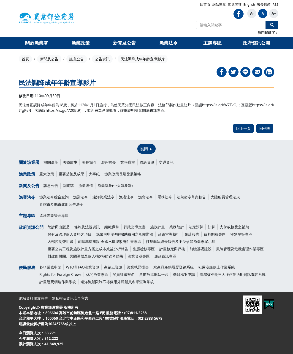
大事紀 (94, 173)
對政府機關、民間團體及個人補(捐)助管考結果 (85, 256)
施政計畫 (157, 226)
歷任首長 (108, 162)
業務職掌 (127, 162)
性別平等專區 (241, 234)
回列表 (264, 128)
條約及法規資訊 (87, 226)
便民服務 (27, 267)
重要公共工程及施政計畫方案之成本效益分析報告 (88, 248)
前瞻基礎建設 (201, 248)
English (249, 4)
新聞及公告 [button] (124, 43)
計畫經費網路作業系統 (57, 281)
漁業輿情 (85, 185)
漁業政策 (27, 174)
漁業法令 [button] (168, 43)
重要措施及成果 (71, 173)
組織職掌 (111, 226)
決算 (211, 226)
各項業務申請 (50, 267)
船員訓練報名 (124, 274)
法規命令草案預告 (191, 197)
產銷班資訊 (113, 267)
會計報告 (191, 234)
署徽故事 (70, 162)
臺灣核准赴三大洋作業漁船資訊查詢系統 (233, 274)
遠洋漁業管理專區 (54, 215)
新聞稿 (68, 185)
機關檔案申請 (184, 274)
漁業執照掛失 (138, 267)
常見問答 (234, 4)
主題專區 (27, 215)
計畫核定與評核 (172, 248)
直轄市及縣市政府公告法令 (61, 204)
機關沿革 (50, 162)
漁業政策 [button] (80, 43)
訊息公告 (76, 58)
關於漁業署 (29, 162)
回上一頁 (243, 128)
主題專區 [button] (212, 43)
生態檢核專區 (144, 248)
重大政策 (46, 173)
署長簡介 (89, 162)
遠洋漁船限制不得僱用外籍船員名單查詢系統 (117, 281)
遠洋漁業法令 (103, 197)
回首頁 (205, 4)
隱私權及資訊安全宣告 (70, 298)
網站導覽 (219, 4)
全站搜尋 (272, 25)
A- (251, 13)
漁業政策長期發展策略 (122, 173)
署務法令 (164, 197)
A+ (274, 13)
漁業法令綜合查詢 (54, 197)
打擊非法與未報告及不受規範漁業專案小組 (180, 241)
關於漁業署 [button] (36, 43)
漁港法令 (126, 197)
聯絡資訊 (147, 162)
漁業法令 (27, 197)
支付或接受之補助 (234, 226)
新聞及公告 (49, 58)
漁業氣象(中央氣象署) (115, 185)
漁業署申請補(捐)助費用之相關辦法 (124, 234)
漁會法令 (145, 197)
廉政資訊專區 (165, 256)
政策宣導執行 (169, 234)
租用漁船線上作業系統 (216, 267)
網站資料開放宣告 (33, 298)
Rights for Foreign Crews (60, 274)
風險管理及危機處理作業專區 (240, 248)
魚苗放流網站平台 (153, 274)
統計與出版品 (59, 226)
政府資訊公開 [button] (256, 43)
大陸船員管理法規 (225, 197)
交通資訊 (166, 162)
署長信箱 (264, 4)
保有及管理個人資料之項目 (70, 234)
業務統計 (176, 226)
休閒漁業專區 (97, 274)
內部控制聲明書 (60, 241)
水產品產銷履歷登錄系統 (173, 267)
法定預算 (196, 226)
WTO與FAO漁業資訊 (82, 267)
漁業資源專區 (139, 256)
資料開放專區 (215, 234)
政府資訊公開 (31, 227)
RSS (275, 4)
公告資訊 (102, 58)
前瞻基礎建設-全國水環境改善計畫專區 (109, 241)
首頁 (25, 58)
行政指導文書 (135, 226)
